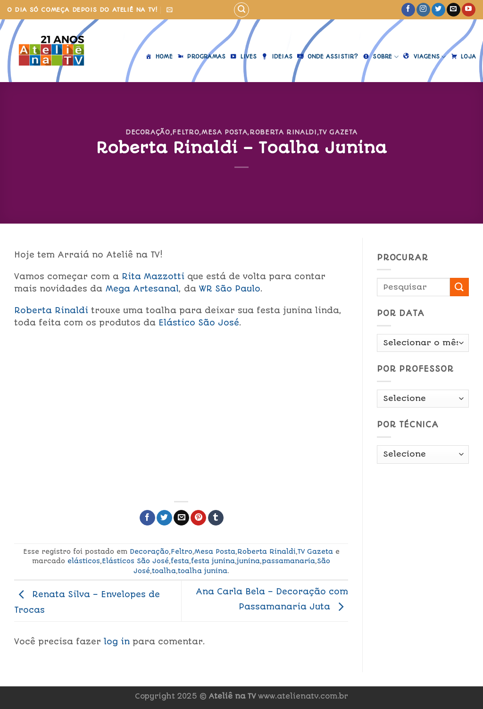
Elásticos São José (135, 561)
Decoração (147, 132)
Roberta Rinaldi (283, 132)
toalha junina (202, 571)
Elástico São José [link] (198, 322)
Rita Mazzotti (153, 276)
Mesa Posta (224, 132)
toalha (164, 571)
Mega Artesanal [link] (142, 288)
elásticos (83, 561)
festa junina (213, 561)
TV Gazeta (338, 132)
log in (117, 641)
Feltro (185, 132)
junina (248, 561)
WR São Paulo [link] (229, 288)
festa (180, 561)
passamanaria (288, 561)
